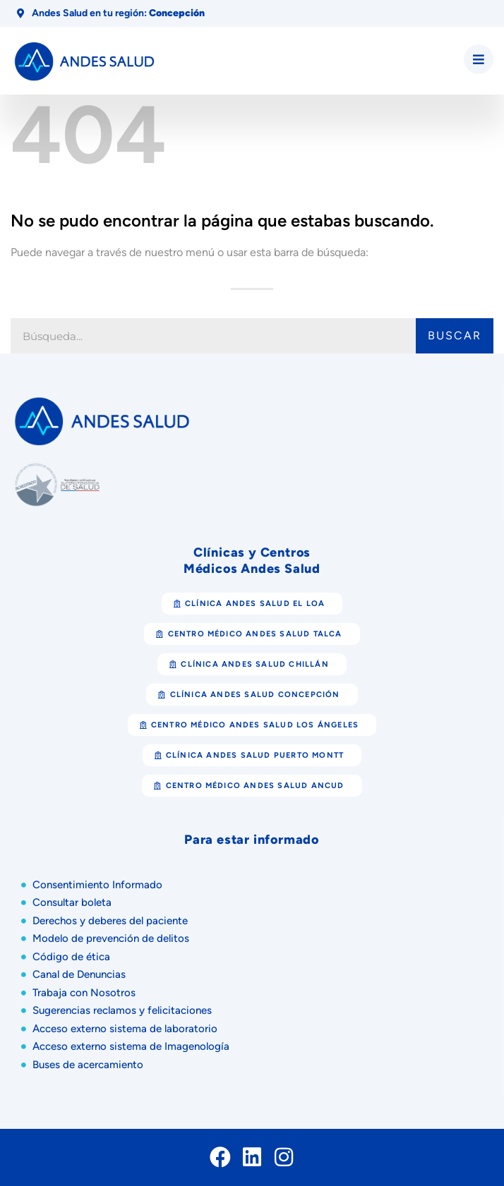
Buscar (454, 335)
